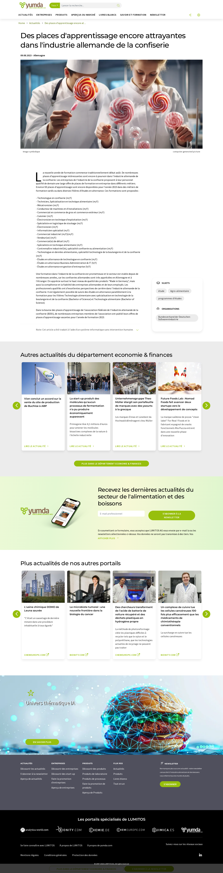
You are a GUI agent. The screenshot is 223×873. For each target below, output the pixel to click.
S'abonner (170, 784)
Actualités (118, 768)
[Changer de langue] (199, 15)
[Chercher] (118, 5)
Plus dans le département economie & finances (111, 463)
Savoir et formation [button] (133, 14)
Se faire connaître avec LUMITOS (37, 845)
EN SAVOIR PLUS (42, 742)
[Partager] (190, 15)
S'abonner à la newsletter (172, 515)
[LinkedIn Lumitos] (200, 855)
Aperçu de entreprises (62, 787)
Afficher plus (109, 538)
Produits (117, 773)
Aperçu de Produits (92, 792)
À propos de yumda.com (99, 845)
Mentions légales (29, 855)
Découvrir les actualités (32, 768)
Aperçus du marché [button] (83, 14)
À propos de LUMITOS (71, 845)
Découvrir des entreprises (64, 768)
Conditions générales (55, 855)
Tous (53, 5)
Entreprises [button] (44, 14)
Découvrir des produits (94, 768)
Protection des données (84, 855)
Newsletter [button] (157, 14)
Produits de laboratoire (94, 773)
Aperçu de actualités (31, 778)
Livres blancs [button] (107, 14)
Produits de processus (93, 778)
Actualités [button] (25, 14)
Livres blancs (120, 778)
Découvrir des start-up (63, 773)
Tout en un (119, 783)
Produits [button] (61, 14)
